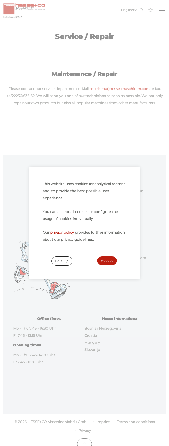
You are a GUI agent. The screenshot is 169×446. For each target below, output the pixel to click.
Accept (107, 261)
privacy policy (62, 232)
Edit (62, 261)
